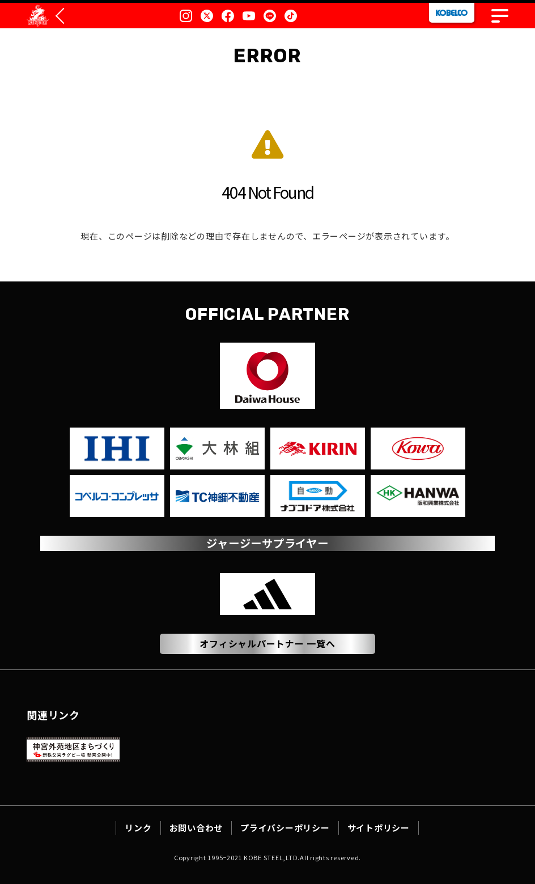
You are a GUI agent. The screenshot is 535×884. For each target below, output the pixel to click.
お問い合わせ (196, 828)
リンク (138, 828)
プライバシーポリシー (285, 828)
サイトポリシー (378, 828)
